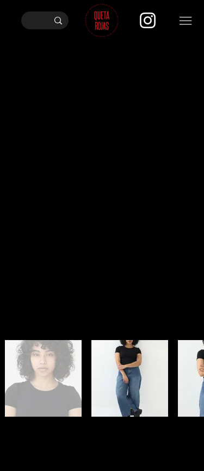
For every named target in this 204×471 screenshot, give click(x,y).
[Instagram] (147, 20)
